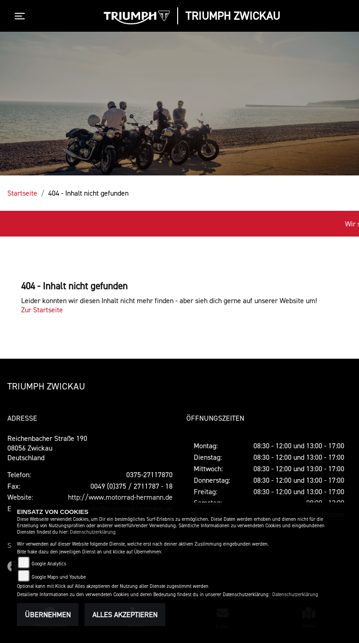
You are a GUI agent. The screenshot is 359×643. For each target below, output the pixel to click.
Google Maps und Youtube (59, 577)
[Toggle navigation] (21, 16)
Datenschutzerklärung (93, 532)
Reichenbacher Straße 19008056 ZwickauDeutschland (47, 448)
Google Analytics (49, 564)
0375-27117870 (149, 474)
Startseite (22, 192)
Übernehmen (48, 614)
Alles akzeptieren (124, 614)
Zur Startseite (42, 309)
